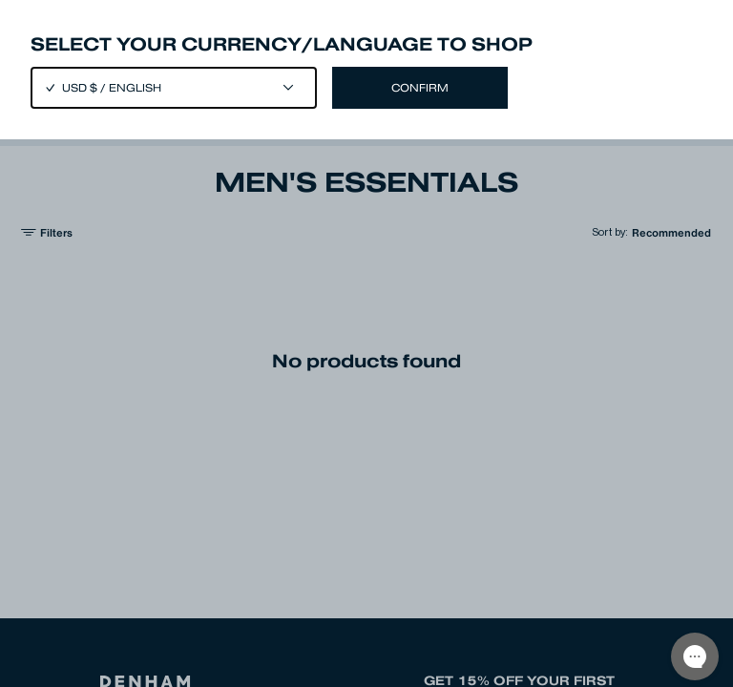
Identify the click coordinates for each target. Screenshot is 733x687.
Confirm (420, 87)
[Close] (366, 343)
